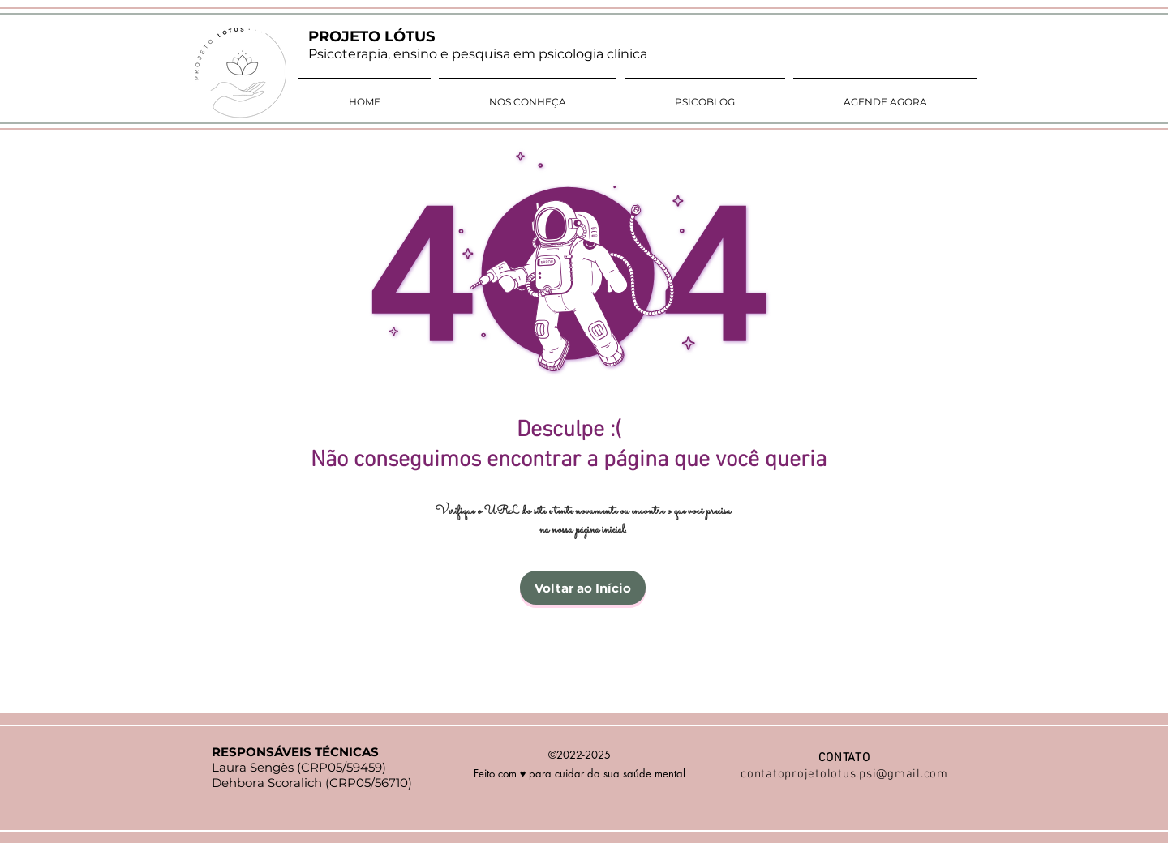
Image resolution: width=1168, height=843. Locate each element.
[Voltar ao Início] (583, 588)
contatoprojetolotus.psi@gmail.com (844, 774)
